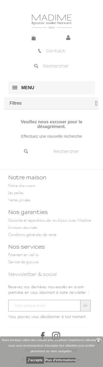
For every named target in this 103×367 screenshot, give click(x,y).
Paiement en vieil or (23, 255)
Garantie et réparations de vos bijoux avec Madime (49, 220)
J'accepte (35, 360)
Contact (51, 51)
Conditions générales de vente (32, 235)
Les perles (15, 193)
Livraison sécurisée (22, 227)
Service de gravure (23, 262)
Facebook (42, 335)
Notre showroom (21, 186)
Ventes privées (19, 200)
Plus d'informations (60, 360)
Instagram (56, 335)
